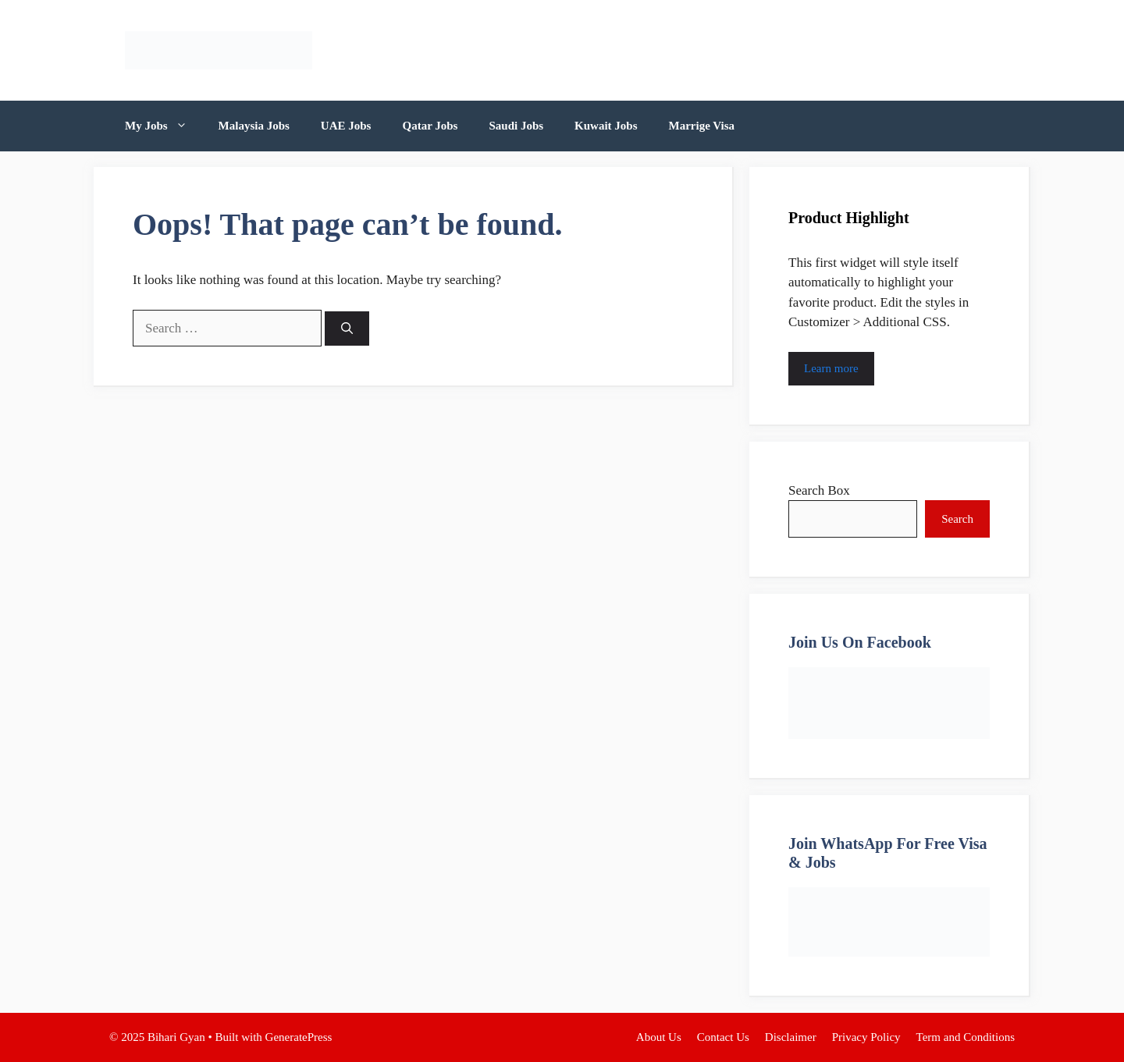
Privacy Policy (866, 1037)
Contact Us (723, 1037)
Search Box (819, 490)
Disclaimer (790, 1037)
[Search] (347, 328)
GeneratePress (299, 1037)
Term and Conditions (965, 1037)
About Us (658, 1037)
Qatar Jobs (429, 125)
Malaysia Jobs (254, 125)
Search (957, 519)
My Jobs (164, 126)
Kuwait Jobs (605, 125)
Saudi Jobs (516, 125)
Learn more (831, 368)
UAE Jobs (346, 125)
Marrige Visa (702, 125)
